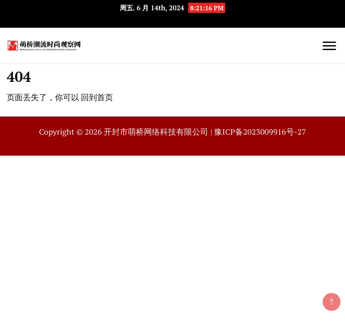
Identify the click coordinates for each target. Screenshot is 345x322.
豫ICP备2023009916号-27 (260, 131)
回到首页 (97, 97)
